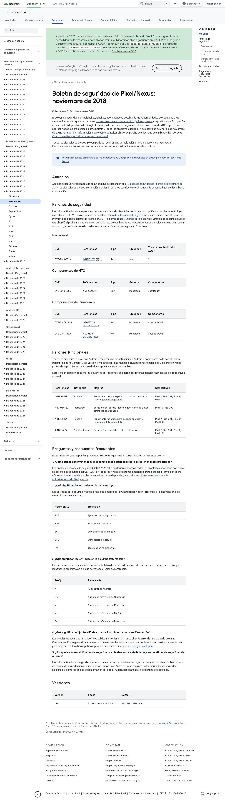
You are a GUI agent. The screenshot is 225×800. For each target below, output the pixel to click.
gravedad (142, 215)
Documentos (67, 82)
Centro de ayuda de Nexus (178, 760)
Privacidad (120, 793)
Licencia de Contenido (168, 723)
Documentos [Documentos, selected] (34, 3)
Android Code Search (65, 3)
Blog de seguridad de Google (120, 765)
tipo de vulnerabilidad (121, 215)
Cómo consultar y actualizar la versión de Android (80, 136)
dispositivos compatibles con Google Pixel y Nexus (124, 121)
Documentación (15, 12)
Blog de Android (113, 760)
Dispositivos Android (138, 20)
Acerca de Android (55, 793)
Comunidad (74, 793)
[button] (18, 51)
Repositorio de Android (57, 750)
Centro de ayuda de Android (179, 750)
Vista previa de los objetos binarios (62, 765)
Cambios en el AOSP (124, 51)
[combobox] (154, 4)
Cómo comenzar (34, 20)
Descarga (50, 760)
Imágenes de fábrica (56, 770)
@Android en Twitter (115, 750)
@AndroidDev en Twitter (117, 755)
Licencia (108, 793)
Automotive (165, 20)
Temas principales (82, 20)
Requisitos (51, 755)
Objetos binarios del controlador (62, 775)
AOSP (55, 82)
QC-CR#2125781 (91, 336)
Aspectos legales (92, 793)
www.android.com (174, 765)
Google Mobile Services (177, 770)
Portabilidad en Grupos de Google (122, 780)
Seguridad (82, 82)
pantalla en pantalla (112, 399)
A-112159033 (89, 259)
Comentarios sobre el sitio (142, 793)
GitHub (49, 780)
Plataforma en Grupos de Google (121, 770)
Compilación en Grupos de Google (122, 775)
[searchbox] (21, 30)
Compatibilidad (109, 20)
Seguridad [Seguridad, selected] (57, 20)
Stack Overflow (173, 775)
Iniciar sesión (213, 3)
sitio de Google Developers (138, 646)
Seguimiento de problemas (178, 780)
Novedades (10, 20)
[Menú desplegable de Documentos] (45, 3)
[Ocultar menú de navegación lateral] (38, 794)
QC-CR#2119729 (91, 325)
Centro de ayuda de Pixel (177, 755)
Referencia (186, 20)
